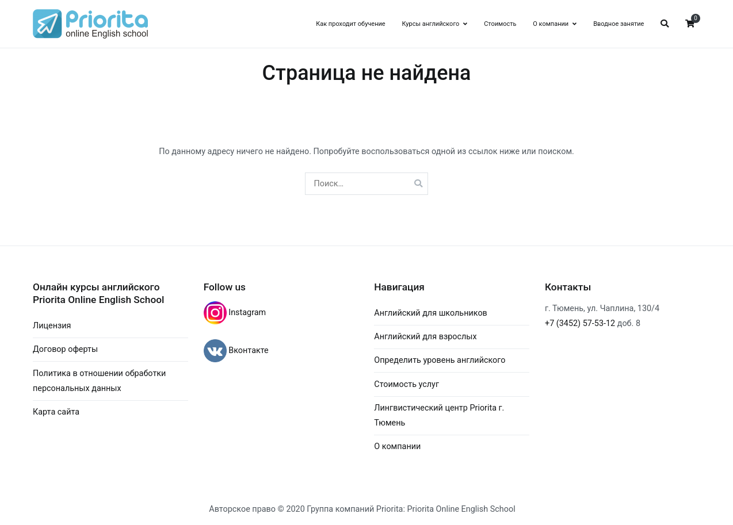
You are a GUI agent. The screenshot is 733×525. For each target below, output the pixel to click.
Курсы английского (430, 24)
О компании (550, 24)
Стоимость (500, 24)
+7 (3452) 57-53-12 (580, 323)
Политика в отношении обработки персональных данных (99, 381)
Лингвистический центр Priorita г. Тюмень (439, 415)
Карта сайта (56, 412)
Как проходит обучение (350, 24)
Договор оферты (65, 349)
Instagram (246, 312)
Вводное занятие (618, 24)
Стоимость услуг (406, 384)
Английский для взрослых (425, 337)
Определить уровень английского (439, 360)
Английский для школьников (430, 313)
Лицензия (52, 326)
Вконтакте (248, 350)
